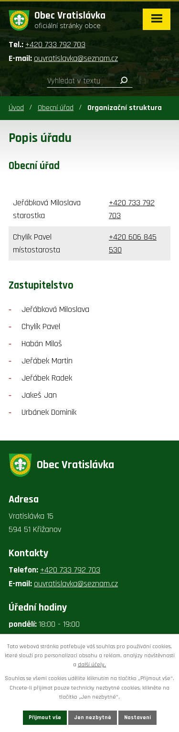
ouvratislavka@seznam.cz (76, 58)
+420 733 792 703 (55, 44)
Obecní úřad (56, 108)
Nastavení (137, 717)
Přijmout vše (45, 717)
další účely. (92, 664)
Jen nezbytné (92, 717)
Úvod (16, 108)
